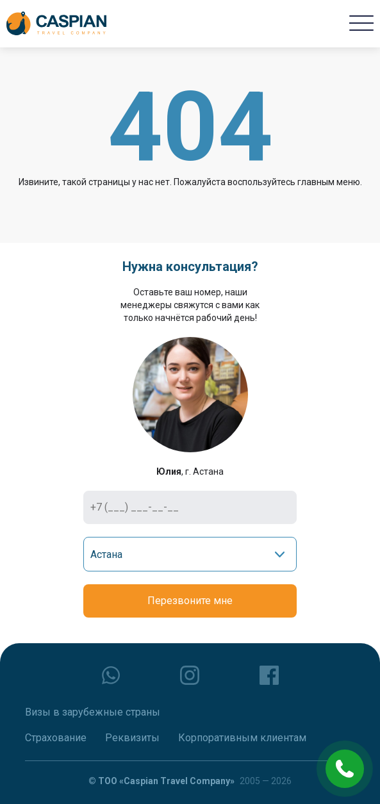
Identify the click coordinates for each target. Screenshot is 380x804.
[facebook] (269, 675)
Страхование (56, 738)
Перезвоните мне (190, 601)
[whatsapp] (110, 675)
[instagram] (189, 675)
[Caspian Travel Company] (56, 23)
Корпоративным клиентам (242, 738)
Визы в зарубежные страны (92, 712)
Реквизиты (132, 738)
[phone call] (345, 769)
